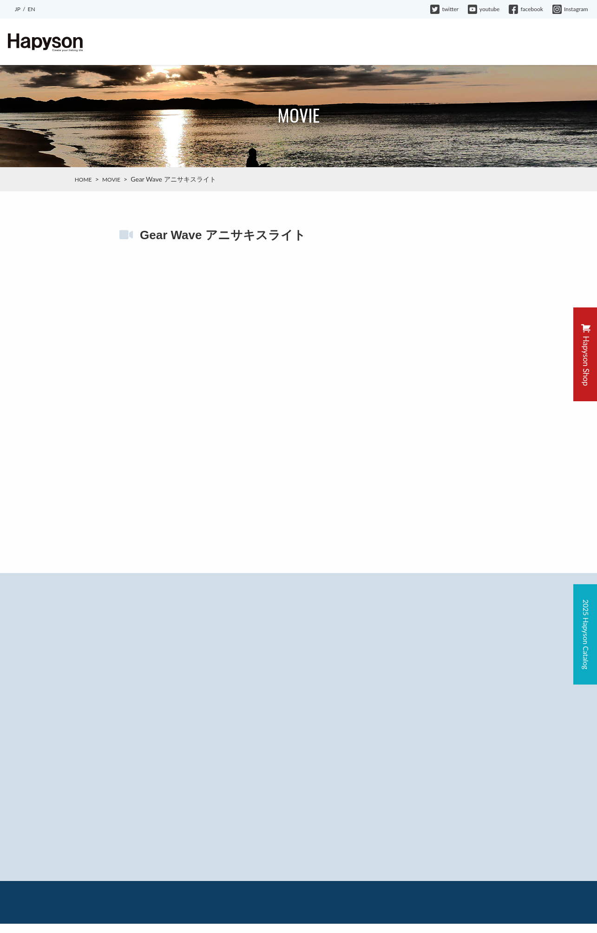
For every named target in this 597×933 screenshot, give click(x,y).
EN (31, 9)
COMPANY (477, 42)
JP (17, 9)
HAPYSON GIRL (424, 42)
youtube (484, 9)
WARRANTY (523, 42)
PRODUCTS (303, 42)
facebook (526, 9)
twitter (444, 9)
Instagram (570, 9)
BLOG (344, 42)
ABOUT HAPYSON (244, 42)
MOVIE (377, 42)
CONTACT (570, 42)
